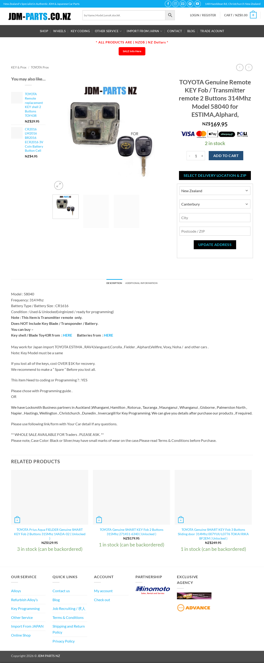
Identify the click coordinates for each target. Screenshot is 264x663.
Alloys (16, 592)
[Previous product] (248, 67)
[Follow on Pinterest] (190, 3)
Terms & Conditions (68, 618)
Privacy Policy (64, 642)
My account (103, 592)
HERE (67, 336)
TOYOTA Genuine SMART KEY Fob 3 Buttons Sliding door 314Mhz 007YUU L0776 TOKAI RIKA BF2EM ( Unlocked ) (213, 535)
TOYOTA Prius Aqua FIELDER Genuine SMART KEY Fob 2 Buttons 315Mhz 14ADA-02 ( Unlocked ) (49, 535)
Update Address (215, 245)
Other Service (108, 31)
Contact (174, 31)
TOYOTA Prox (40, 67)
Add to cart (226, 156)
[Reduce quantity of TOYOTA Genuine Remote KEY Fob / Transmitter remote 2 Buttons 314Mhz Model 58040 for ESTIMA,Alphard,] (189, 155)
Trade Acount (212, 31)
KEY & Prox (18, 67)
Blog (191, 31)
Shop (44, 31)
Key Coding (80, 31)
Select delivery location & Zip (215, 175)
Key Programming (25, 609)
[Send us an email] (182, 3)
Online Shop (21, 636)
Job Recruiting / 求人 (69, 609)
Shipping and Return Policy (69, 630)
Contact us (61, 592)
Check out (102, 600)
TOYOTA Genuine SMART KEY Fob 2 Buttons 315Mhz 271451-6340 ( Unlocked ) (131, 533)
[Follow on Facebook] (168, 3)
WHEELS (59, 31)
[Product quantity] (195, 155)
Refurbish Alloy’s (24, 600)
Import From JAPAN (144, 31)
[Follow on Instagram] (175, 3)
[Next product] (239, 67)
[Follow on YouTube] (197, 3)
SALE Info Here (132, 51)
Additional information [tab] (144, 284)
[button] (203, 15)
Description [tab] (109, 284)
